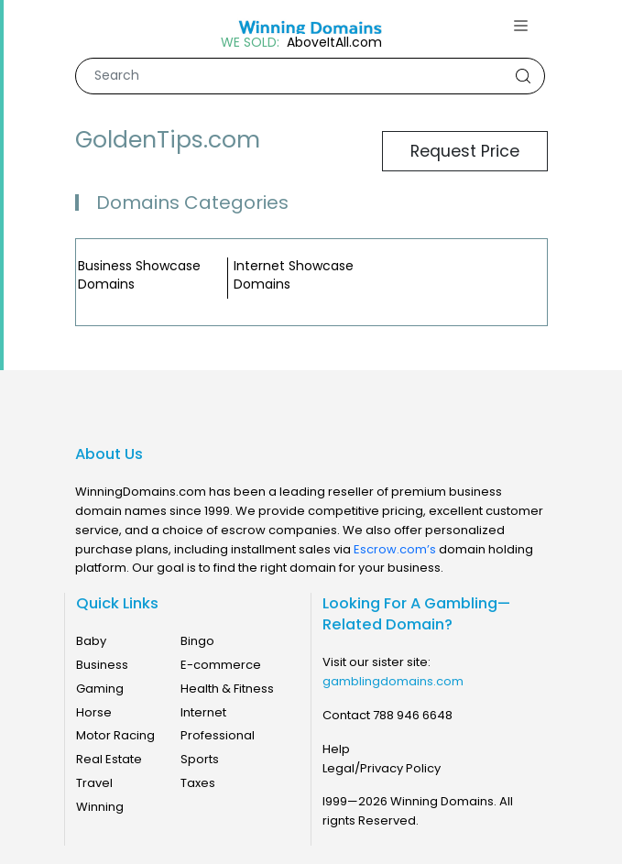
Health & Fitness (227, 688)
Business (102, 664)
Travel (94, 783)
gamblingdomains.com (393, 681)
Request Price (464, 151)
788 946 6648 (413, 715)
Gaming (100, 688)
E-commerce (220, 664)
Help (336, 749)
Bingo (197, 641)
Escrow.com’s (395, 549)
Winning (100, 806)
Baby (91, 641)
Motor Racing (115, 735)
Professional (217, 735)
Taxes (197, 783)
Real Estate (109, 759)
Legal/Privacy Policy (381, 768)
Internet (203, 712)
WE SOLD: (250, 42)
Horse (94, 712)
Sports (199, 759)
